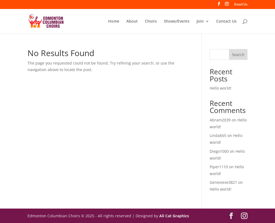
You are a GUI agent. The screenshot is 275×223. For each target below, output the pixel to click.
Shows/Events (177, 21)
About (132, 21)
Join (200, 21)
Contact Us (226, 21)
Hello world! (220, 88)
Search (238, 54)
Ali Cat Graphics (174, 215)
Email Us (241, 5)
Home (113, 21)
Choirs (151, 21)
